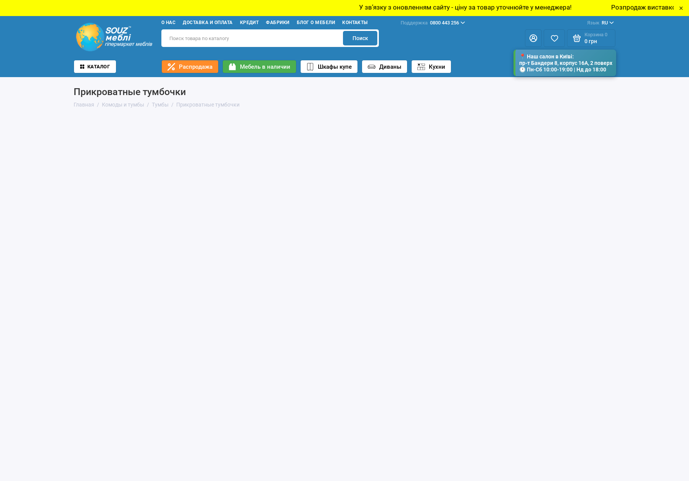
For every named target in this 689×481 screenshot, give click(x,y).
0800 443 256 (433, 23)
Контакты (355, 22)
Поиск (360, 38)
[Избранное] (554, 38)
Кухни (431, 67)
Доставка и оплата (207, 22)
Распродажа (189, 67)
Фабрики (277, 22)
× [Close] (681, 8)
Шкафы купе (329, 67)
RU (600, 23)
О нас (168, 22)
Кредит (249, 22)
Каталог (95, 66)
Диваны (384, 67)
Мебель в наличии (259, 67)
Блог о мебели (316, 22)
